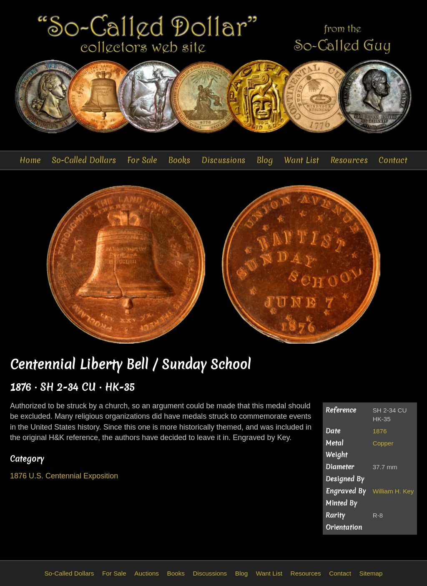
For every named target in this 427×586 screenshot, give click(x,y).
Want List (301, 160)
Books (179, 160)
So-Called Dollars (84, 160)
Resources (349, 160)
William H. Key (393, 491)
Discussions (223, 160)
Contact (393, 160)
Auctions (146, 573)
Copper (383, 443)
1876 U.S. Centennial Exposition (64, 476)
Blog (264, 160)
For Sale (142, 160)
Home (30, 160)
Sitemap (370, 573)
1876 (380, 431)
